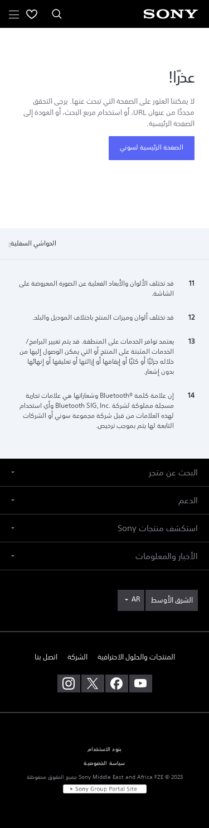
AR (136, 599)
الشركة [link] (77, 657)
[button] (104, 472)
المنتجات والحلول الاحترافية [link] (136, 657)
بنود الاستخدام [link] (104, 749)
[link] (171, 600)
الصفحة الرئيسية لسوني (151, 147)
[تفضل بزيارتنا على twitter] (92, 683)
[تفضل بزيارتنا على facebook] (116, 683)
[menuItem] (31, 14)
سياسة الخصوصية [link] (104, 763)
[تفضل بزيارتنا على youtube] (140, 683)
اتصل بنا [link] (46, 657)
